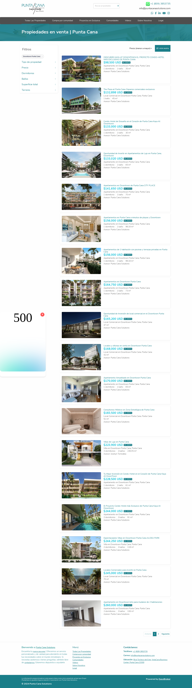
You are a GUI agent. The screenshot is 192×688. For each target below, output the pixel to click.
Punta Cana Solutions (45, 647)
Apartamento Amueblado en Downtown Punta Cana (127, 377)
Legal (160, 20)
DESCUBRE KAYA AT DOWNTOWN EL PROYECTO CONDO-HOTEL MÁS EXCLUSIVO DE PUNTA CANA (134, 58)
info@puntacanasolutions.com (154, 8)
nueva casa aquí (39, 651)
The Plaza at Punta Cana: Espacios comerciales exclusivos (129, 89)
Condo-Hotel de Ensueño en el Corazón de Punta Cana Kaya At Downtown (132, 122)
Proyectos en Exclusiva (89, 20)
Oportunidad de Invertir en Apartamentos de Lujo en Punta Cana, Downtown (133, 154)
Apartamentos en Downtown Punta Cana (122, 281)
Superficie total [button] (39, 84)
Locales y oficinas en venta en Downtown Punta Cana (128, 345)
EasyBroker (164, 679)
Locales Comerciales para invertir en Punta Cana (125, 570)
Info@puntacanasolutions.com (143, 655)
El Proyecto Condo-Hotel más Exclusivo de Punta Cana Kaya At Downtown (132, 507)
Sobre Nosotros (145, 20)
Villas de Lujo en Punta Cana (116, 442)
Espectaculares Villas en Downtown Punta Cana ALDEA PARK (131, 538)
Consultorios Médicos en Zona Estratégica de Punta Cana (129, 409)
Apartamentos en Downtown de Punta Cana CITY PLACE (129, 185)
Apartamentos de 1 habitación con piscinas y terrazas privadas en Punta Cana (135, 250)
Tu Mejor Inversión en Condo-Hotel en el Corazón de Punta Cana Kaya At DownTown (135, 475)
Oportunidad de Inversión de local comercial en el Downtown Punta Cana (134, 314)
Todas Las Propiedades (35, 20)
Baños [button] (39, 79)
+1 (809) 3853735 (140, 651)
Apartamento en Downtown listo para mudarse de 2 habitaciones (133, 602)
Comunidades (112, 20)
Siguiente (166, 634)
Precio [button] (39, 67)
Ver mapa (162, 48)
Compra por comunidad (62, 20)
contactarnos (29, 662)
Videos (128, 20)
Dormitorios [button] (39, 73)
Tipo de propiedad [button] (39, 62)
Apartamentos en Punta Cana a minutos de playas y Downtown (132, 217)
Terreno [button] (39, 90)
